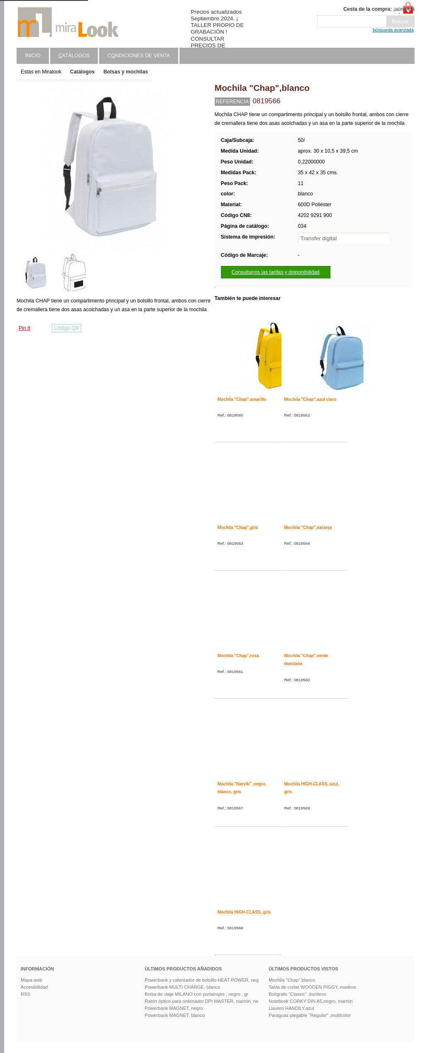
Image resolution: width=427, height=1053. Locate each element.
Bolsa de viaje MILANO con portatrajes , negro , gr (196, 994)
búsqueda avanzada (393, 29)
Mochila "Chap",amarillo (242, 399)
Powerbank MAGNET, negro (174, 1008)
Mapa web (31, 979)
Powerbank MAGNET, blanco (175, 1015)
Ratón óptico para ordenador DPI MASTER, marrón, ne (201, 1001)
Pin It (24, 328)
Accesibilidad (34, 987)
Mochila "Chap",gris (238, 527)
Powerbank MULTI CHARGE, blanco (182, 987)
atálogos (74, 55)
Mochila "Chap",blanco (292, 979)
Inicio (33, 55)
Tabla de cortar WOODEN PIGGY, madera (312, 987)
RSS (25, 994)
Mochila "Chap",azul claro (310, 399)
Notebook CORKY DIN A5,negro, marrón (311, 1001)
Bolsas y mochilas (125, 72)
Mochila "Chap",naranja (308, 527)
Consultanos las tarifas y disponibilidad (276, 272)
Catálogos (82, 72)
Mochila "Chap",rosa (238, 655)
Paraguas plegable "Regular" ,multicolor (310, 1015)
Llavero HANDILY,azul (291, 1008)
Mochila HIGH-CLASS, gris (244, 912)
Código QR (66, 328)
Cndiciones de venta (138, 55)
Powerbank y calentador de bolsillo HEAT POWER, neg (202, 979)
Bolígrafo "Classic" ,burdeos (297, 994)
